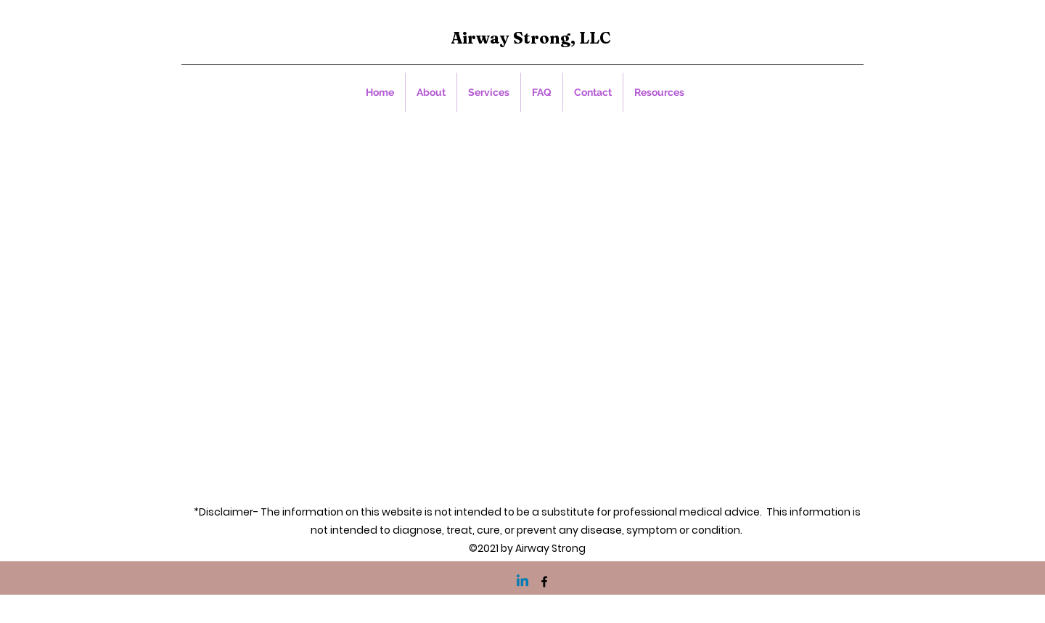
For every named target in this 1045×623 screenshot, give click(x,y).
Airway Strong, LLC (531, 38)
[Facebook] (544, 581)
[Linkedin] (522, 581)
